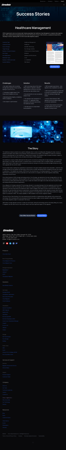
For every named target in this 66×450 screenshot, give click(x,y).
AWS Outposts (6, 310)
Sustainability (41, 436)
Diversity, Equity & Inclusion (30, 436)
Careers (4, 392)
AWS (4, 348)
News (4, 415)
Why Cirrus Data (6, 400)
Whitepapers (5, 425)
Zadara (4, 329)
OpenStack (5, 314)
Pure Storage (6, 338)
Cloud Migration (6, 298)
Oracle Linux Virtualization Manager (10, 321)
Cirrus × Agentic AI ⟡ (7, 397)
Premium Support (6, 374)
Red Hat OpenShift (7, 316)
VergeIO (4, 323)
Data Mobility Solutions (8, 285)
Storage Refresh (6, 292)
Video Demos (6, 420)
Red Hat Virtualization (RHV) (9, 318)
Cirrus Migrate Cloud (7, 263)
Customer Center (6, 376)
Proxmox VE (5, 325)
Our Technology (6, 402)
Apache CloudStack (7, 307)
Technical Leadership (7, 390)
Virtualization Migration (8, 276)
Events (4, 423)
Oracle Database (6, 301)
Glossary (5, 427)
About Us (5, 385)
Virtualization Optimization (8, 294)
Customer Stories (7, 417)
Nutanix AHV (5, 312)
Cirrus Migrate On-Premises (9, 260)
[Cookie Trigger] (33, 442)
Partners (4, 404)
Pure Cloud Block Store (8, 354)
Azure (4, 350)
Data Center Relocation (8, 296)
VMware (4, 327)
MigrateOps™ (5, 270)
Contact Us (5, 394)
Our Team (5, 388)
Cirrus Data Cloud (7, 254)
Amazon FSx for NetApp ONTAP (10, 352)
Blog (4, 413)
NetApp (4, 341)
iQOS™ (4, 274)
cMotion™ (5, 272)
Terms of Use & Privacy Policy (9, 436)
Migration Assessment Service (9, 365)
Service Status (6, 367)
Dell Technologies (7, 336)
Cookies (20, 436)
